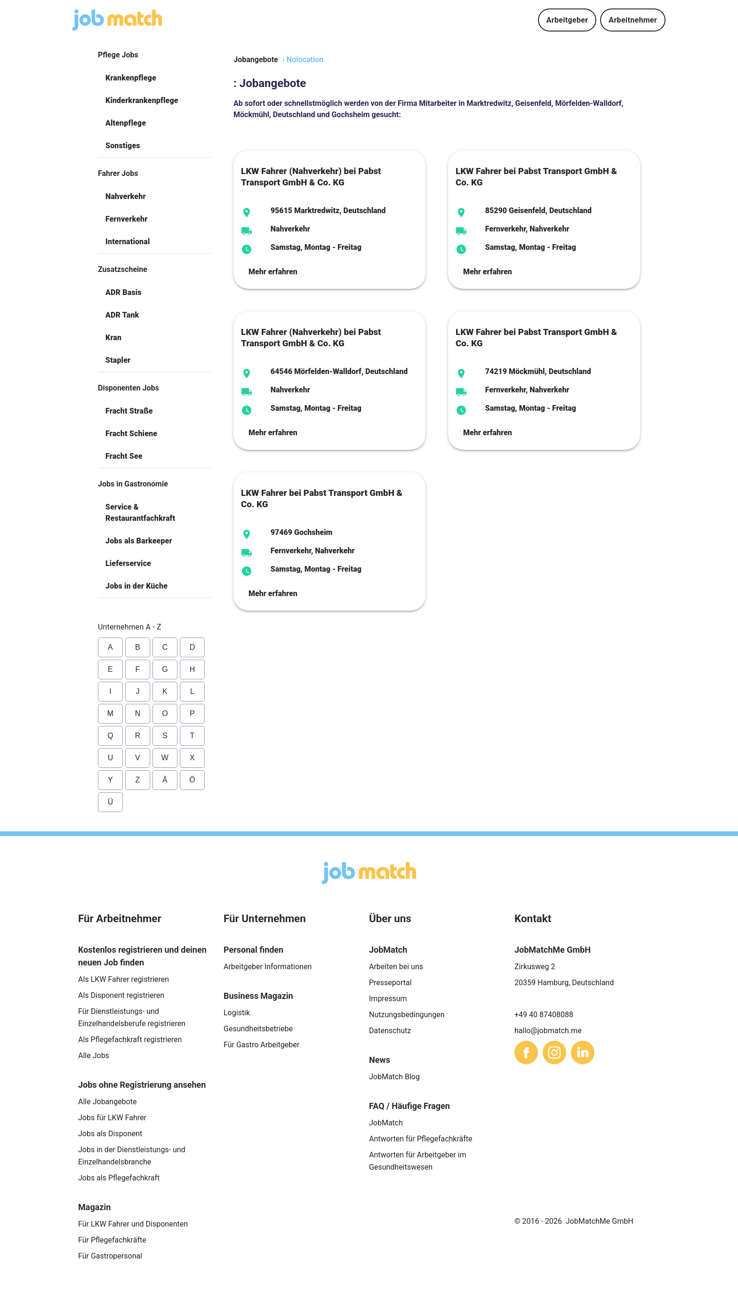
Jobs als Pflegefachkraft (119, 1177)
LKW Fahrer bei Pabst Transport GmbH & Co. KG (536, 177)
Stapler (117, 360)
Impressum (388, 998)
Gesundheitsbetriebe (258, 1028)
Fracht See (124, 456)
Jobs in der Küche (136, 586)
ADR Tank (122, 315)
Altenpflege (125, 123)
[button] (154, 78)
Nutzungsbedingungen (406, 1014)
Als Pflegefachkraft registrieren (130, 1039)
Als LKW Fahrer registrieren (123, 979)
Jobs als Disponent (110, 1133)
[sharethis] (526, 1052)
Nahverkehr (125, 196)
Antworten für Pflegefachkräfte (421, 1138)
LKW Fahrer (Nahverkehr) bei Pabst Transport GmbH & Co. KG (311, 177)
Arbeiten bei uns (396, 966)
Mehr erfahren (273, 271)
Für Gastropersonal (110, 1255)
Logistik (237, 1012)
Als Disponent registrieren (121, 995)
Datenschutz (390, 1030)
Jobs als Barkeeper (138, 540)
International (127, 241)
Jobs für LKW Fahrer (112, 1117)
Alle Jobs (93, 1055)
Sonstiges (122, 145)
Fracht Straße (129, 410)
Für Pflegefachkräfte (112, 1239)
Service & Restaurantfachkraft (140, 512)
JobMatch (386, 1122)
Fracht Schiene (131, 433)
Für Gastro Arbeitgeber (261, 1044)
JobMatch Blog (394, 1076)
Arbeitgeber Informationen (268, 966)
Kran (113, 337)
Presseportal (390, 982)
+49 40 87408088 (543, 1014)
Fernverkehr (126, 219)
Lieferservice (128, 563)
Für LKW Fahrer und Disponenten (133, 1223)
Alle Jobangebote (107, 1101)
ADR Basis (123, 292)
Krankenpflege (130, 77)
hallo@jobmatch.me (548, 1030)
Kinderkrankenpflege (141, 100)
